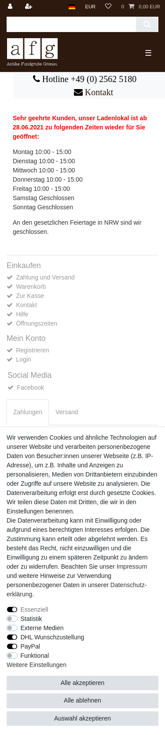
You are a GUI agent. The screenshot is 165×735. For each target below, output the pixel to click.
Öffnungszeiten (36, 323)
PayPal (30, 646)
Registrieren (32, 350)
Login (23, 359)
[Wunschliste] (108, 7)
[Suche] (147, 24)
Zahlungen (27, 412)
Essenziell (34, 609)
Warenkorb (31, 286)
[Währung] (90, 7)
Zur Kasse (30, 295)
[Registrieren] (29, 7)
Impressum (132, 566)
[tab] (28, 412)
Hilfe (22, 314)
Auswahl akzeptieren (82, 718)
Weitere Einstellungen (36, 664)
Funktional (35, 655)
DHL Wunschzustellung (52, 637)
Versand (66, 412)
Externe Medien (42, 627)
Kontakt (98, 92)
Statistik (31, 618)
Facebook (30, 387)
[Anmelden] (11, 7)
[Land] (72, 7)
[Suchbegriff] (71, 24)
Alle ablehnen (82, 700)
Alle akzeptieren (83, 682)
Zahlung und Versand (45, 277)
